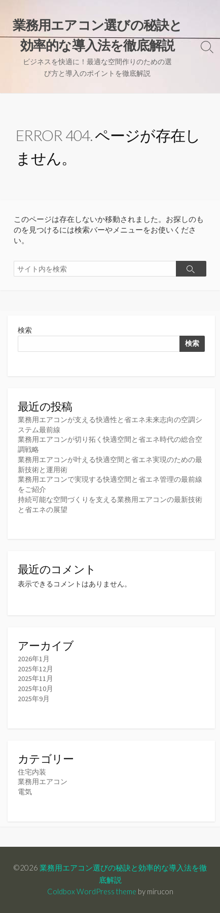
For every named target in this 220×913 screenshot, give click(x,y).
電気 (25, 791)
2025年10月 (35, 688)
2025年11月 (35, 678)
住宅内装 (32, 772)
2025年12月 (35, 668)
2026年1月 (34, 658)
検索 (25, 330)
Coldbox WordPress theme (91, 891)
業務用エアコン (42, 781)
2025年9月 (34, 698)
